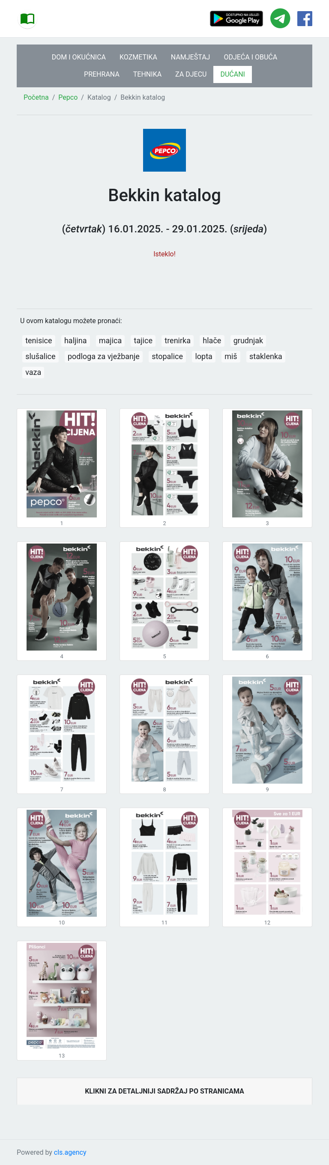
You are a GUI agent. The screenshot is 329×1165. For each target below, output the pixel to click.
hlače (212, 340)
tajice (143, 340)
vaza (33, 372)
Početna (36, 97)
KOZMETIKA (138, 57)
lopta (203, 356)
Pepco (68, 97)
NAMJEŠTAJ (190, 57)
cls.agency (70, 1152)
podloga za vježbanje (104, 356)
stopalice (167, 356)
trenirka (177, 340)
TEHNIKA (147, 74)
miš (230, 356)
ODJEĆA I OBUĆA (250, 57)
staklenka (265, 356)
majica (110, 340)
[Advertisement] (164, 279)
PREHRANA (102, 74)
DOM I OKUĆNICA (79, 57)
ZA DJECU (190, 74)
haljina (75, 340)
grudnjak (248, 340)
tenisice (38, 340)
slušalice (40, 356)
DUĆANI (232, 74)
